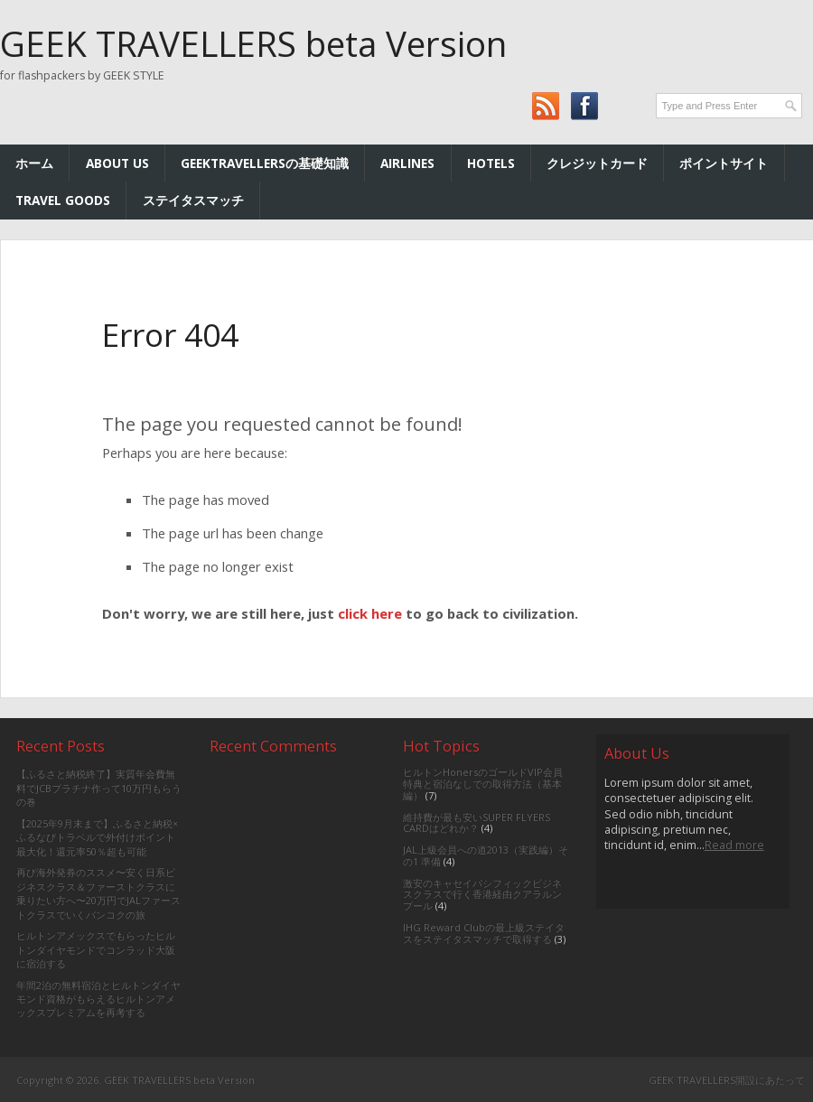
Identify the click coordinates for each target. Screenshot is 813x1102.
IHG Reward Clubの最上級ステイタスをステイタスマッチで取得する (484, 933)
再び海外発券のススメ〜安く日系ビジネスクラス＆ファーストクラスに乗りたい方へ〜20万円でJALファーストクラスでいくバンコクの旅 (98, 892)
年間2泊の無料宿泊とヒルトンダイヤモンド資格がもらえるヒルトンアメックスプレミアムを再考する (98, 999)
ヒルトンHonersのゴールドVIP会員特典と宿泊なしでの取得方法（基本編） (483, 783)
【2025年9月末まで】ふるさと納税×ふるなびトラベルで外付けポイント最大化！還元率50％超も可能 (97, 837)
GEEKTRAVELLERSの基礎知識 (265, 163)
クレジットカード (597, 163)
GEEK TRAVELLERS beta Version (253, 43)
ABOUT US (117, 163)
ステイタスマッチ (193, 200)
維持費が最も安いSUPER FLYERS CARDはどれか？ (476, 823)
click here (370, 613)
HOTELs (491, 163)
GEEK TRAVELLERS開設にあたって (727, 1080)
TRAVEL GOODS (62, 200)
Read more (734, 845)
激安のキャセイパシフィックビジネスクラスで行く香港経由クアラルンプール (482, 894)
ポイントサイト (723, 163)
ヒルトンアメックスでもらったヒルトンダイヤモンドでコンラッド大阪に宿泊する (95, 949)
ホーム (34, 163)
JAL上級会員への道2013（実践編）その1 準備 (485, 855)
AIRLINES (407, 163)
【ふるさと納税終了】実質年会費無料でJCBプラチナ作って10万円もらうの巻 (99, 787)
